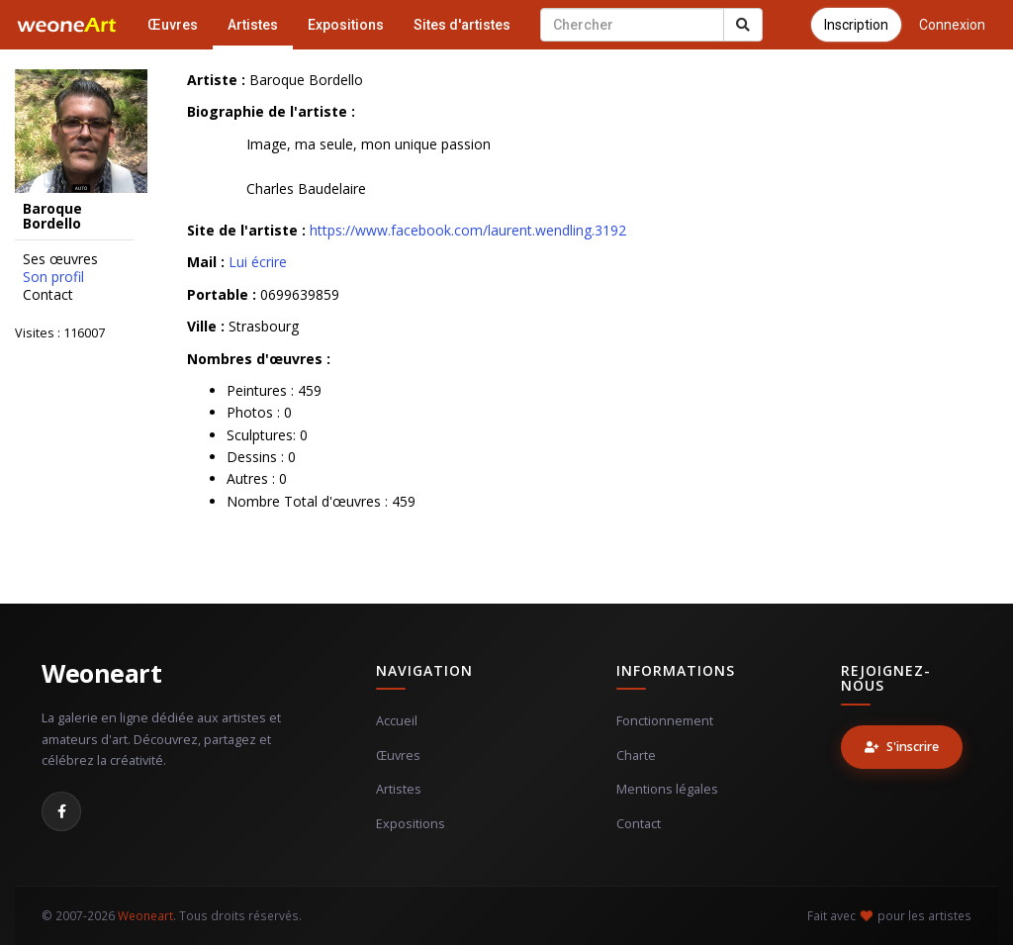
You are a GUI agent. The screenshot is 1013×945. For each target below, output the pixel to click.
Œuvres (172, 25)
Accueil (396, 720)
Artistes (253, 25)
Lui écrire (258, 261)
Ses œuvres (60, 259)
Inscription (856, 25)
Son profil (53, 277)
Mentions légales (667, 789)
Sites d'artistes (462, 25)
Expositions (346, 25)
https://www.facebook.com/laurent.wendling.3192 (468, 230)
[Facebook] (61, 811)
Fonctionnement (664, 720)
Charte (636, 755)
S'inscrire (902, 746)
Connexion (952, 25)
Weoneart (101, 673)
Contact (48, 295)
